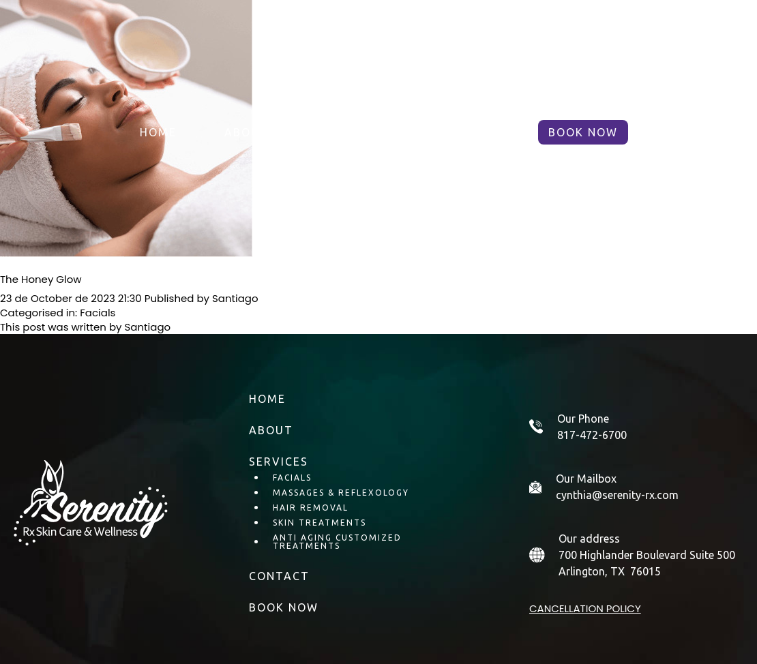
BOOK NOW (583, 132)
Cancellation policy (585, 608)
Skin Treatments (319, 522)
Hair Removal (310, 507)
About (246, 132)
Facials (97, 312)
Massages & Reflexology (341, 492)
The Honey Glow (41, 279)
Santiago (235, 298)
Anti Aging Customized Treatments (337, 541)
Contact (470, 132)
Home (158, 132)
